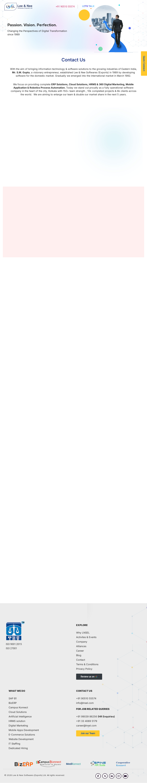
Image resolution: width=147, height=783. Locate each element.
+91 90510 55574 (65, 6)
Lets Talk (88, 6)
